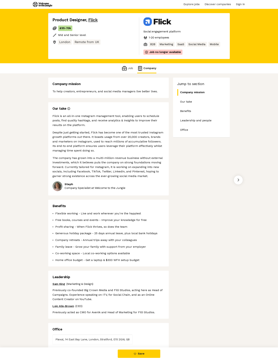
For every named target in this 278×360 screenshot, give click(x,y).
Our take (186, 101)
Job (127, 68)
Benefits (185, 111)
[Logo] (42, 4)
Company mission (191, 92)
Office (184, 129)
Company (146, 68)
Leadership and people (196, 120)
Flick (93, 20)
